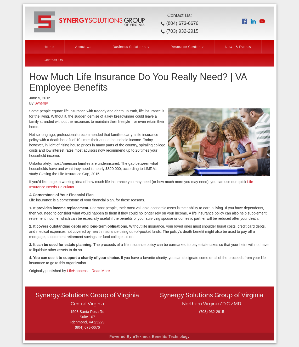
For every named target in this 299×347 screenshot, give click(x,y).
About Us (83, 47)
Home (49, 47)
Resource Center (187, 47)
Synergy (41, 103)
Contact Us (53, 60)
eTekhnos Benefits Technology (161, 336)
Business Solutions (130, 47)
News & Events (238, 47)
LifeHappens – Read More (88, 271)
